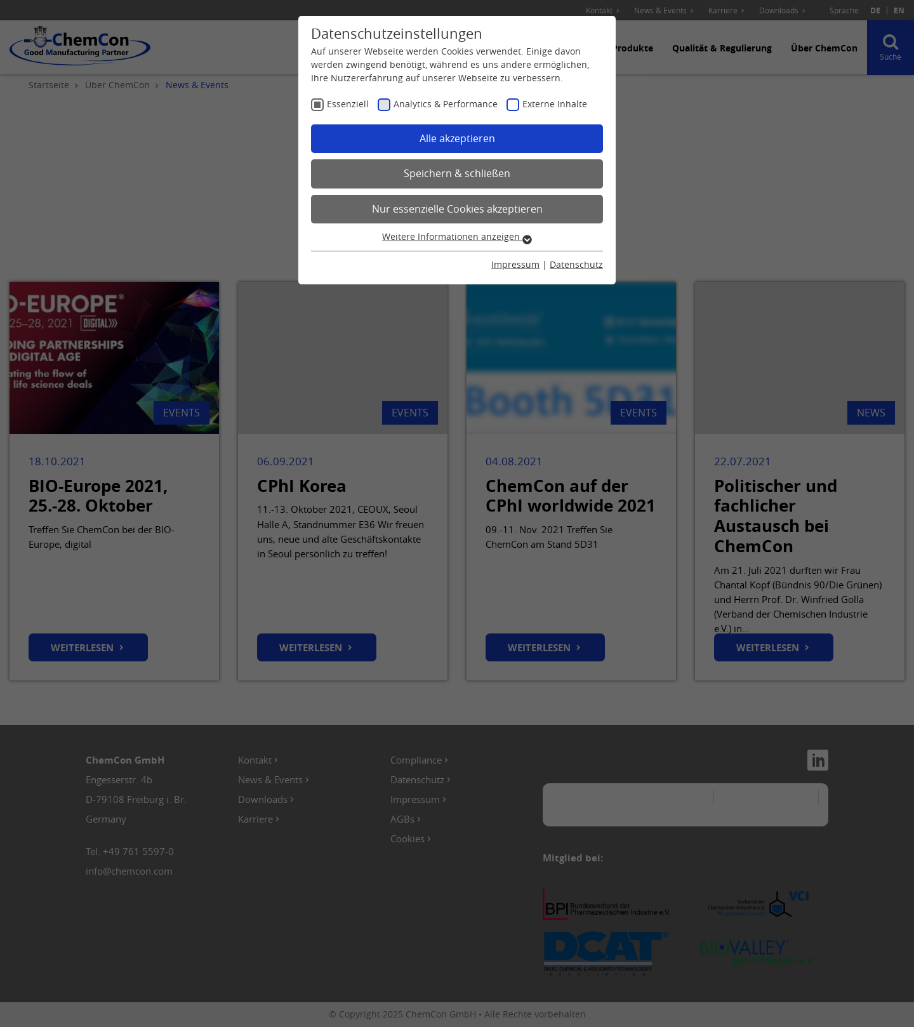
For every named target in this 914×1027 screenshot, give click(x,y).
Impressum (515, 264)
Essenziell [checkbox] (348, 104)
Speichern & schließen (457, 173)
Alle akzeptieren (457, 138)
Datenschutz (576, 264)
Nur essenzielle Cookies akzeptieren (457, 209)
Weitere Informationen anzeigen (457, 236)
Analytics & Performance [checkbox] (446, 104)
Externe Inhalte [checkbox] (554, 104)
